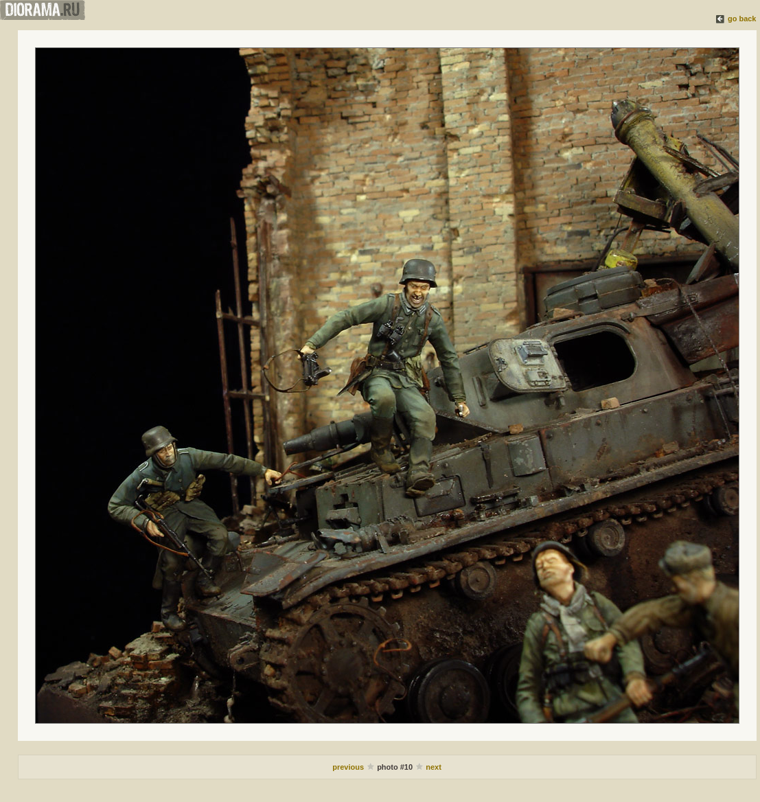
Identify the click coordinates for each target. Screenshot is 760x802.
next (433, 767)
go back (742, 18)
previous (348, 767)
